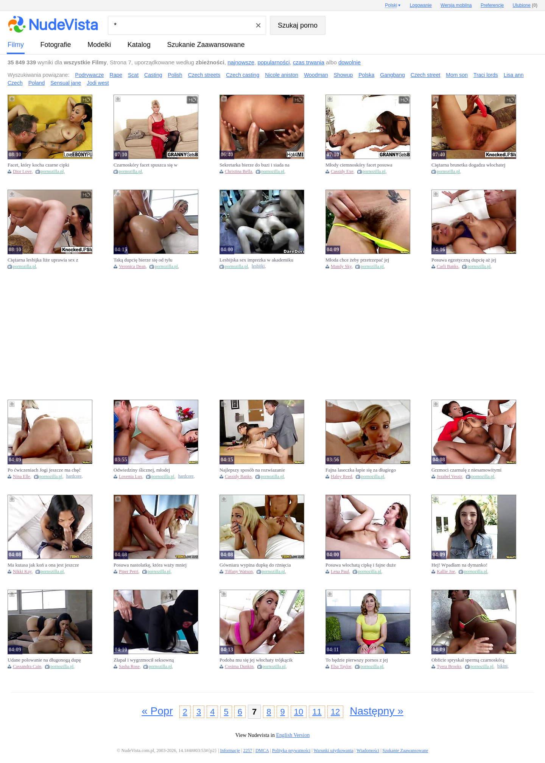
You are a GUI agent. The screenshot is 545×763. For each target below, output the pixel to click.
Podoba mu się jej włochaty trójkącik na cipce (256, 660)
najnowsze (240, 62)
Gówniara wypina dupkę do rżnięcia (255, 565)
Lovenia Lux (130, 476)
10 (298, 711)
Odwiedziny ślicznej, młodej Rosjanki (142, 470)
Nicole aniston (281, 75)
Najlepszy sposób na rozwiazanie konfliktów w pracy (252, 470)
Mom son (457, 75)
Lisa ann (514, 75)
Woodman (316, 75)
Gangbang (392, 75)
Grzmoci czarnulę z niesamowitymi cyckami (466, 470)
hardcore (74, 476)
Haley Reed (341, 476)
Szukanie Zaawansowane (205, 44)
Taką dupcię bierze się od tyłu (143, 260)
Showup (343, 75)
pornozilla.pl (52, 171)
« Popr (157, 711)
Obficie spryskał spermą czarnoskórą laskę (467, 660)
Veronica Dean (132, 266)
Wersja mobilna (456, 5)
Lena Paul (340, 571)
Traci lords (485, 75)
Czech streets (204, 75)
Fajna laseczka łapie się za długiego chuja (360, 470)
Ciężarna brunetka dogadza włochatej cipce (468, 165)
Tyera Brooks (449, 666)
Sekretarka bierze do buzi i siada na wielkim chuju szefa (255, 165)
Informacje (230, 750)
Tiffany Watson (239, 571)
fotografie (55, 44)
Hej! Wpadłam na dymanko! (459, 565)
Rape (116, 75)
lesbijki (258, 266)
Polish (175, 75)
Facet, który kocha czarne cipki (38, 165)
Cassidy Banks (238, 476)
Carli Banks (447, 266)
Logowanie (421, 5)
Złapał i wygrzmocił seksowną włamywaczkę (144, 660)
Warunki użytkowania (333, 750)
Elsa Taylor (341, 666)
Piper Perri (129, 571)
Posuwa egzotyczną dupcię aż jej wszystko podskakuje (463, 260)
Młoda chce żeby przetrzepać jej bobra (357, 260)
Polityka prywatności (291, 750)
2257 (247, 750)
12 (335, 711)
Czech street (426, 75)
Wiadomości (368, 750)
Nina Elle (21, 476)
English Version (293, 735)
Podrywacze (89, 75)
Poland (36, 83)
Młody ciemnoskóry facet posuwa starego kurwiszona (358, 165)
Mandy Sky (341, 266)
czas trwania (308, 62)
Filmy (16, 44)
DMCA (262, 750)
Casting (153, 75)
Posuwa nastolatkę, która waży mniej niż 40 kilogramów (150, 565)
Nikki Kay (22, 571)
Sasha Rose (129, 666)
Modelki (99, 44)
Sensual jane (65, 83)
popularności (273, 62)
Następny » (376, 711)
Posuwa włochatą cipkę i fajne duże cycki (360, 565)
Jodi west (98, 83)
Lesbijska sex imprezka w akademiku (256, 260)
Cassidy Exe (342, 171)
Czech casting (242, 75)
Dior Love (22, 171)
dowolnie (349, 62)
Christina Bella (238, 171)
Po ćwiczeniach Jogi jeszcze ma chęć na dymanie (44, 470)
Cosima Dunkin (239, 666)
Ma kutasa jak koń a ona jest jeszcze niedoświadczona (43, 565)
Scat (133, 75)
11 (316, 711)
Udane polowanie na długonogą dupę (44, 660)
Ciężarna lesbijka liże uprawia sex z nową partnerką (43, 260)
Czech (15, 83)
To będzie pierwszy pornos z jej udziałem (356, 660)
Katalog (139, 44)
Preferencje (492, 5)
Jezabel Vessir (449, 476)
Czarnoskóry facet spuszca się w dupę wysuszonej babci (146, 165)
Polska (366, 75)
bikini (502, 666)
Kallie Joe (446, 571)
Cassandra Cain (27, 666)
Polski (391, 5)
